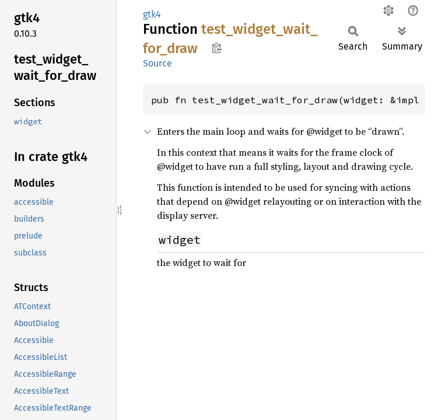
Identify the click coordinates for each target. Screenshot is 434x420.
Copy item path (216, 48)
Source (157, 63)
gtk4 (152, 14)
